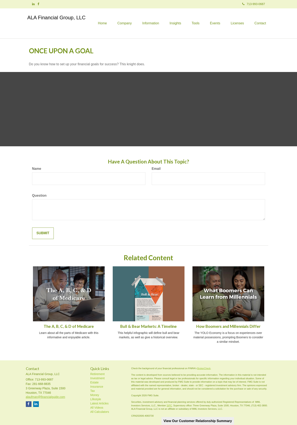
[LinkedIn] (33, 4)
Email (156, 168)
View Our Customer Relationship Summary (198, 421)
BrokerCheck (204, 368)
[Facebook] (38, 4)
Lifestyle (95, 399)
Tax (92, 390)
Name (36, 168)
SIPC (169, 405)
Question (39, 195)
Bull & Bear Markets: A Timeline (148, 326)
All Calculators (99, 411)
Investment (97, 378)
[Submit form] (43, 233)
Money (94, 395)
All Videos (96, 407)
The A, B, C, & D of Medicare (69, 326)
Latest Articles (99, 403)
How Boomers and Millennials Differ (228, 326)
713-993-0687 (253, 4)
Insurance (96, 386)
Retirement (97, 374)
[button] (124, 23)
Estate (94, 382)
